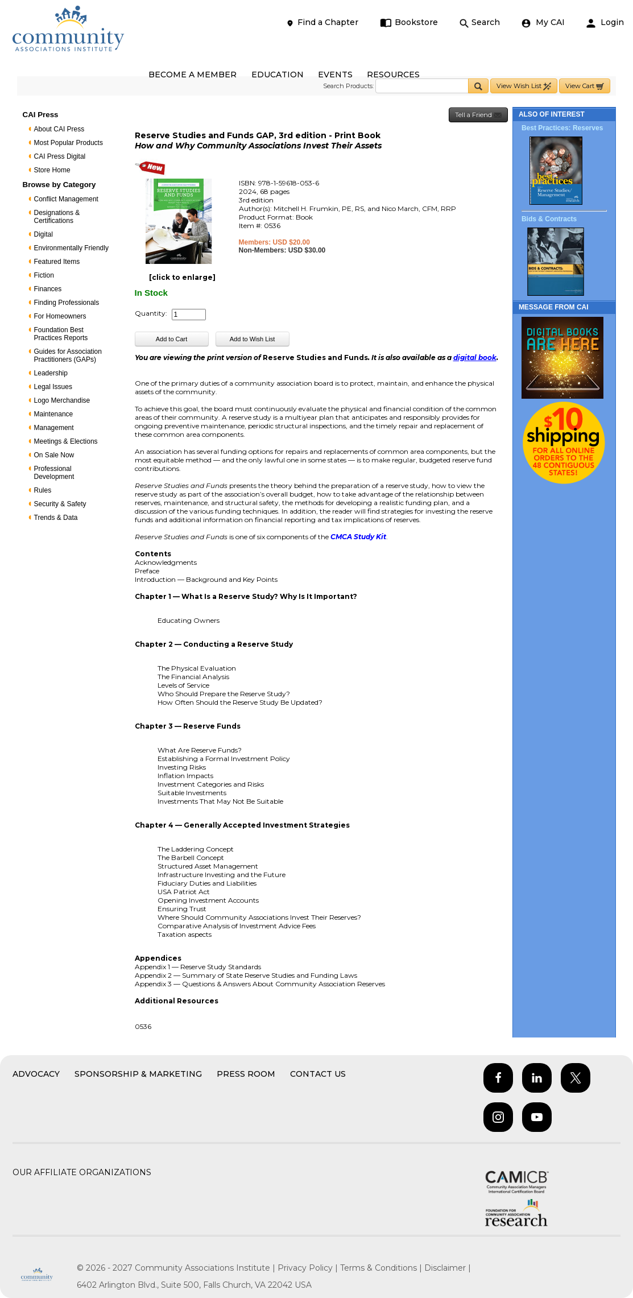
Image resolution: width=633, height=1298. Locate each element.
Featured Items (57, 262)
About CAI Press (59, 129)
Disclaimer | (447, 1268)
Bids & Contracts (549, 219)
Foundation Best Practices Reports (61, 334)
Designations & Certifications (57, 217)
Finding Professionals (67, 303)
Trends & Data (56, 518)
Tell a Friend (478, 115)
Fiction (44, 275)
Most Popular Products (68, 143)
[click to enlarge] (182, 277)
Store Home (52, 170)
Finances (48, 289)
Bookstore (409, 22)
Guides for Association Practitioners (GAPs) (68, 355)
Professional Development (54, 473)
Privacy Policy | (309, 1268)
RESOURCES (393, 74)
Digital (43, 234)
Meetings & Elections (66, 441)
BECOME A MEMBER (192, 74)
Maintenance (53, 414)
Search (480, 22)
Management (54, 428)
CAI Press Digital (60, 156)
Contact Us (318, 1074)
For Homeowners (60, 316)
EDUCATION (277, 74)
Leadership (51, 373)
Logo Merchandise (62, 400)
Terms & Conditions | (382, 1268)
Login (605, 22)
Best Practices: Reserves (562, 128)
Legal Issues (53, 387)
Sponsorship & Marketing (138, 1074)
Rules (43, 490)
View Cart (584, 86)
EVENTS (335, 74)
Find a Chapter (322, 22)
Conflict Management (66, 199)
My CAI (543, 22)
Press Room (246, 1074)
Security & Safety (60, 504)
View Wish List (524, 86)
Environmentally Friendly (71, 248)
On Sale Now (54, 455)
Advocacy (36, 1074)
